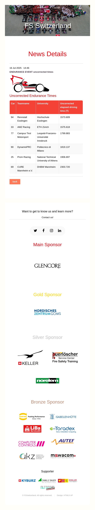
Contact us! (47, 217)
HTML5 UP (68, 495)
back (15, 181)
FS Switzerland (47, 25)
